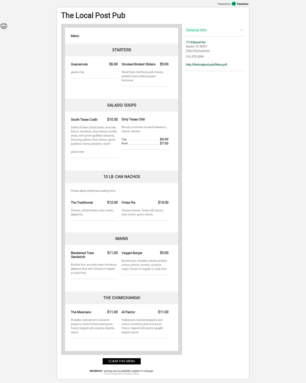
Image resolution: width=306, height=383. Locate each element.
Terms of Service (113, 373)
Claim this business (198, 50)
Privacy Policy (131, 373)
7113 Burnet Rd (195, 42)
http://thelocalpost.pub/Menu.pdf (206, 64)
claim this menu (122, 361)
